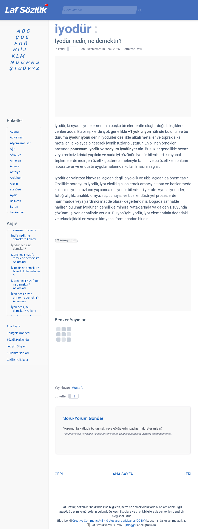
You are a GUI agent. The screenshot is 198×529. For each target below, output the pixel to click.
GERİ (59, 474)
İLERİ (187, 474)
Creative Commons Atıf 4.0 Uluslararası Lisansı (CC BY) (109, 520)
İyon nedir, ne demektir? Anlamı (23, 308)
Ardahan (16, 177)
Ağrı (12, 149)
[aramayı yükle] (97, 10)
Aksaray (15, 154)
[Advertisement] (123, 86)
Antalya (15, 172)
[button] (124, 419)
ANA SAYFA (123, 474)
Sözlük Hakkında (18, 339)
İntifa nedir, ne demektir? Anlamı (23, 237)
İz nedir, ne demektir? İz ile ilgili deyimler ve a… (25, 271)
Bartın (14, 206)
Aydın (13, 195)
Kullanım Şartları (18, 353)
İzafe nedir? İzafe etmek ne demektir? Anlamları (25, 258)
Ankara (15, 166)
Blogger (131, 525)
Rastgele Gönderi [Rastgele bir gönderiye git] (18, 333)
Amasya (15, 160)
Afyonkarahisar (20, 143)
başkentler (17, 212)
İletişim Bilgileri (16, 346)
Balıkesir (15, 201)
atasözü (15, 189)
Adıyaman (16, 137)
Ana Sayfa (13, 326)
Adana (14, 131)
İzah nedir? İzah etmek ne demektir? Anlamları (25, 297)
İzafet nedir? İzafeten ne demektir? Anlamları (25, 284)
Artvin (14, 183)
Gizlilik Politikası (17, 359)
